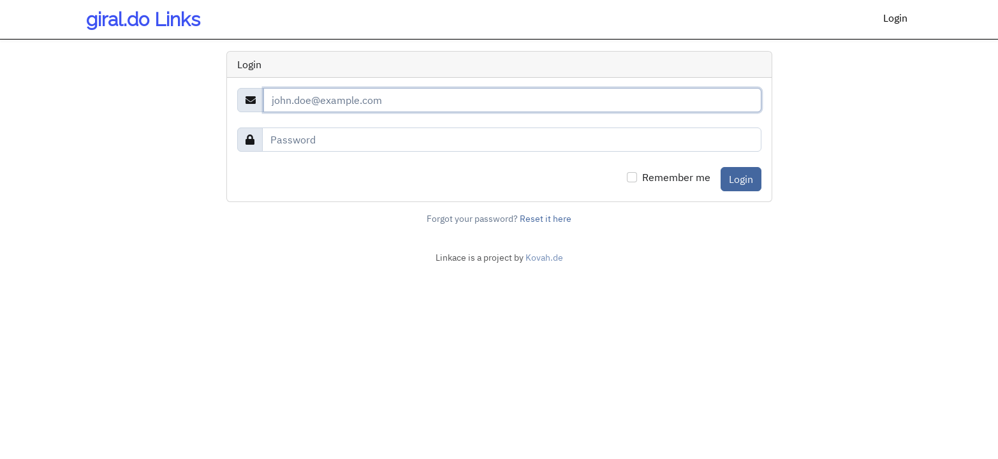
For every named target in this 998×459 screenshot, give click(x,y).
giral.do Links (143, 19)
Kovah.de (544, 257)
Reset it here (545, 218)
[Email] (512, 100)
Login (895, 17)
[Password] (511, 139)
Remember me (676, 177)
